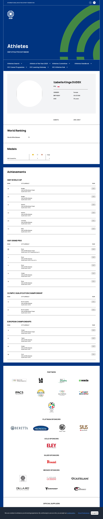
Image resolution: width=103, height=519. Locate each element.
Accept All (95, 513)
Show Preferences (84, 513)
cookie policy (71, 513)
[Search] (90, 2)
